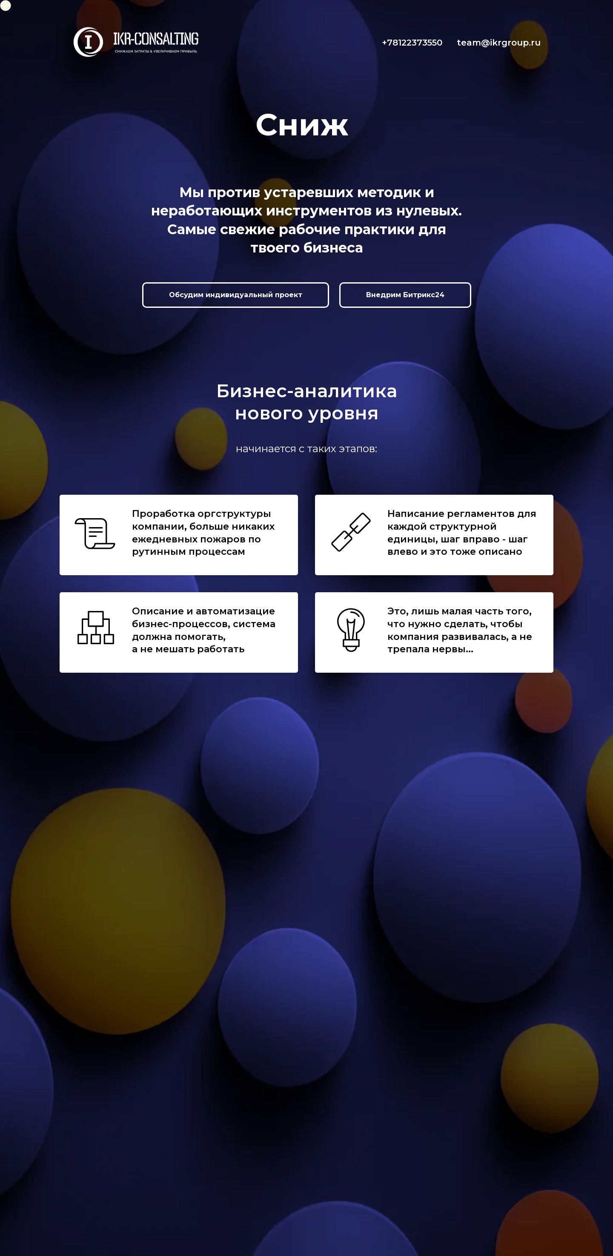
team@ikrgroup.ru (499, 42)
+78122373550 (412, 42)
